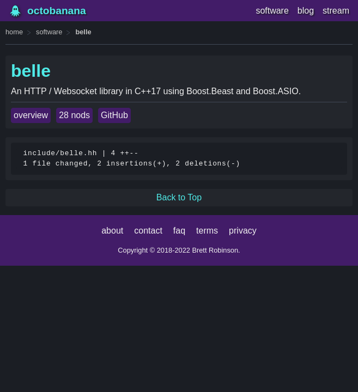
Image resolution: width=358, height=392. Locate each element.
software (272, 10)
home (14, 32)
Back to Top (179, 197)
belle (83, 32)
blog (306, 10)
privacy (243, 230)
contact (148, 230)
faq (179, 230)
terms (207, 230)
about (112, 230)
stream (336, 10)
